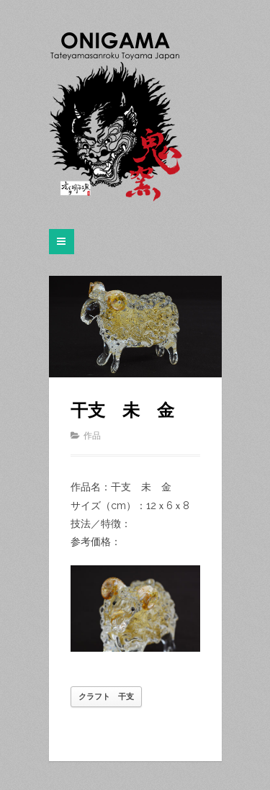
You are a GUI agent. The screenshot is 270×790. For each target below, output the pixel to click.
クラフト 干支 (106, 696)
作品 (92, 436)
